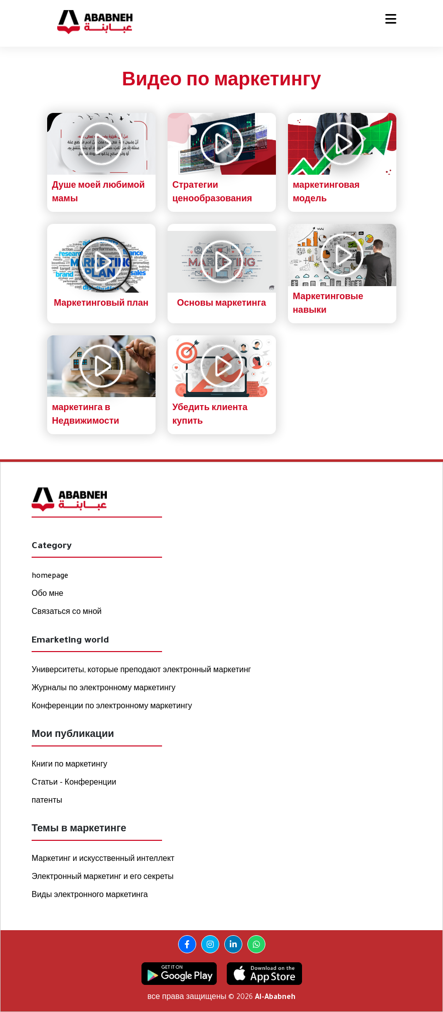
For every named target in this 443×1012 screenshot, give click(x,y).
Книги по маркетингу (69, 766)
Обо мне (47, 595)
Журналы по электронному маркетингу (104, 689)
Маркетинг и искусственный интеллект (103, 860)
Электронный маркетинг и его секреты (103, 878)
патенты (47, 802)
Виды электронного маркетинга (90, 896)
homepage (50, 577)
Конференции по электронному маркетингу (112, 707)
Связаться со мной (67, 613)
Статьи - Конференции (74, 784)
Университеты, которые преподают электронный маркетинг (141, 671)
